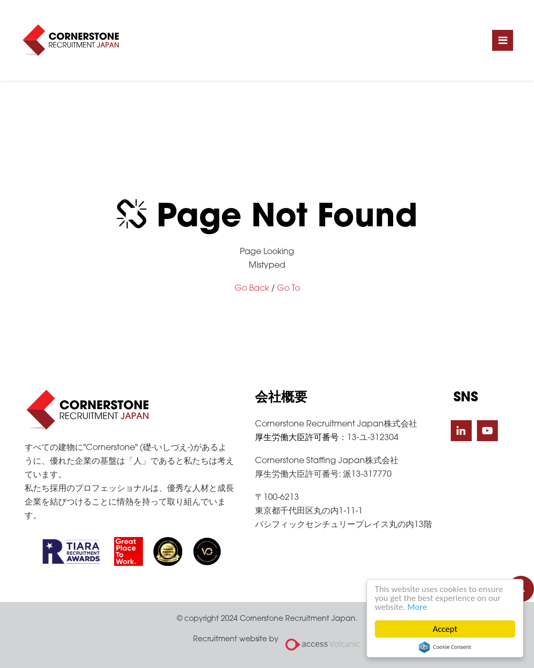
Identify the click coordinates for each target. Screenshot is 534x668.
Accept (445, 628)
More (417, 606)
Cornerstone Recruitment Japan (70, 40)
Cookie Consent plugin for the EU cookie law (445, 647)
